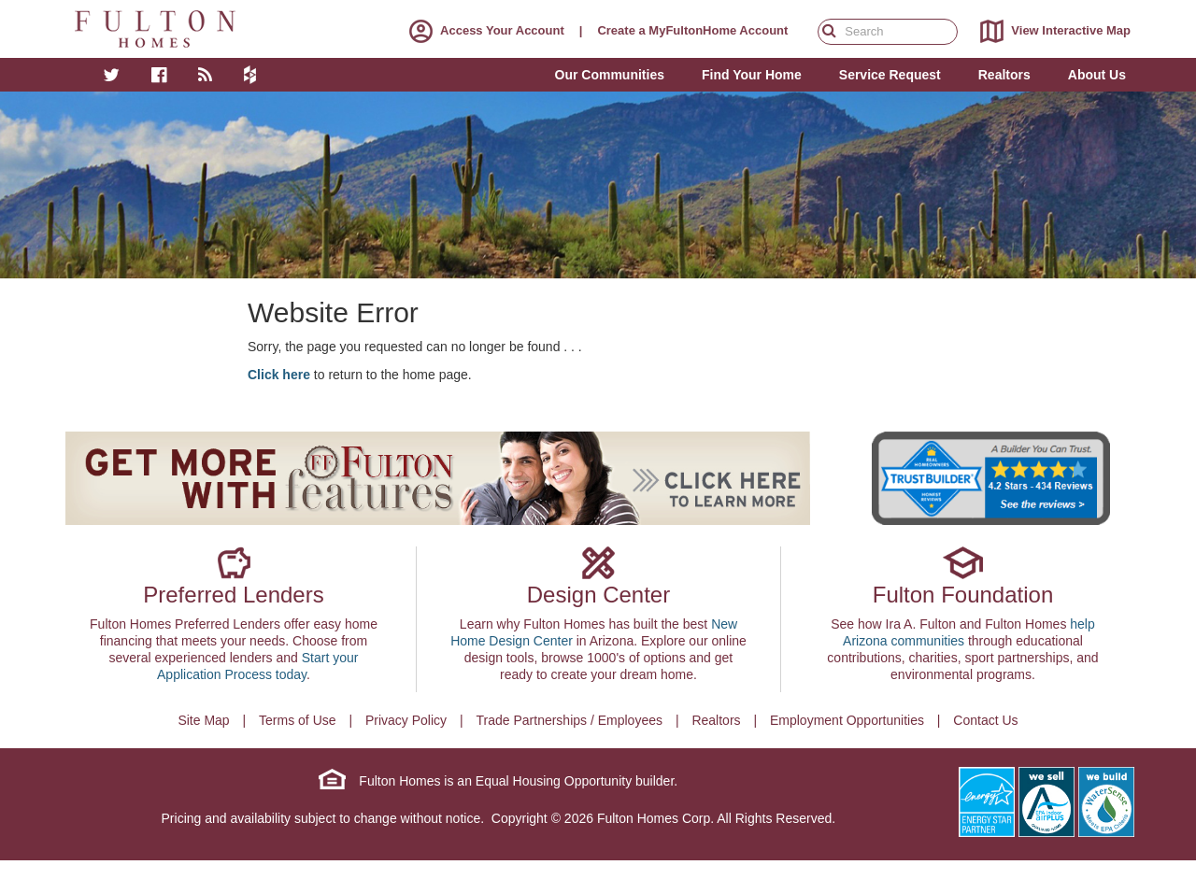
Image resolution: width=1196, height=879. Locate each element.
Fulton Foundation (963, 594)
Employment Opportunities (847, 720)
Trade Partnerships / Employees (569, 720)
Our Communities (609, 74)
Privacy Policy (406, 720)
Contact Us (985, 720)
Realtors (715, 720)
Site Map (203, 720)
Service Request (890, 74)
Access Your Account (483, 30)
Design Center (598, 594)
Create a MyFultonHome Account (692, 30)
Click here (279, 374)
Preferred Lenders (233, 594)
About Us (1097, 74)
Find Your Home (752, 74)
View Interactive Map (1052, 31)
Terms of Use (297, 720)
